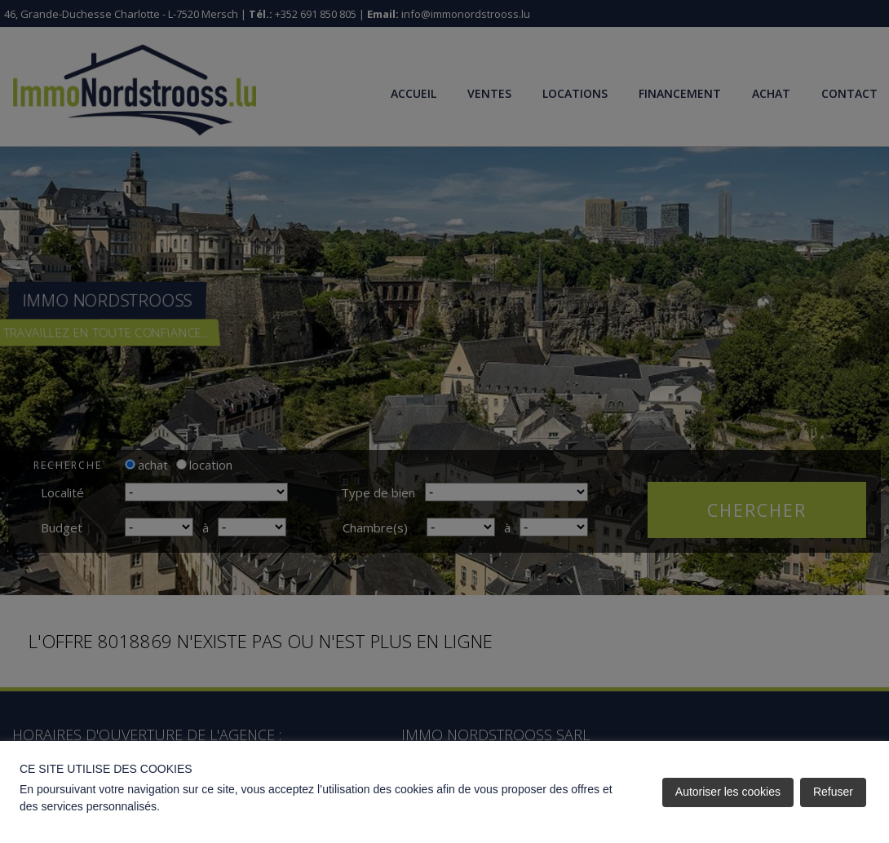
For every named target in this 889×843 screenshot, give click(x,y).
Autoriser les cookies (728, 791)
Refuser (833, 791)
